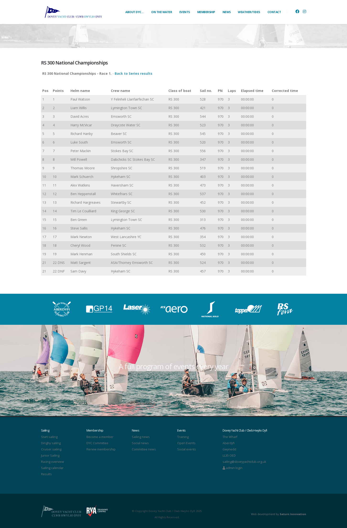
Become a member (99, 437)
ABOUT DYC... (134, 12)
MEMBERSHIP (206, 12)
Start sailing (49, 437)
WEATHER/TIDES (249, 12)
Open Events (186, 443)
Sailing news (141, 437)
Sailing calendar (52, 468)
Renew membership (101, 449)
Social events (186, 449)
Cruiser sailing (51, 449)
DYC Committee (97, 443)
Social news (140, 443)
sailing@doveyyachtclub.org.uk (244, 462)
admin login (232, 468)
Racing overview (52, 462)
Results (46, 474)
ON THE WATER (161, 12)
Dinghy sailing (51, 443)
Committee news (144, 449)
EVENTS (184, 12)
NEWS (227, 12)
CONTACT (274, 12)
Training (183, 437)
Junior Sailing (50, 455)
